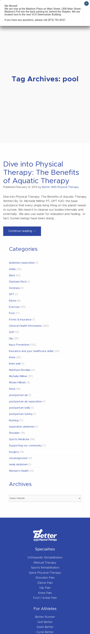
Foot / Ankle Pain (45, 598)
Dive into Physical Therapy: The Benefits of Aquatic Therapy (41, 173)
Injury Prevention (19, 344)
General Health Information (25, 326)
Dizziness (14, 288)
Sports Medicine (19, 439)
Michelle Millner (18, 376)
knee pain (15, 363)
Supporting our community (25, 445)
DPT (11, 294)
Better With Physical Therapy (60, 187)
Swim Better (45, 627)
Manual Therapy (45, 562)
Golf (11, 332)
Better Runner (45, 617)
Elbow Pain (45, 583)
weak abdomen (18, 464)
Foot (12, 313)
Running (13, 420)
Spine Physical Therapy (45, 572)
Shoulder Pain (45, 577)
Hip (11, 338)
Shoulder (14, 433)
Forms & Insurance (20, 319)
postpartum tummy (21, 414)
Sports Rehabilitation (45, 567)
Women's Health (19, 471)
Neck (12, 389)
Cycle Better (45, 632)
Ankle (12, 269)
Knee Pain (45, 593)
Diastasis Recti (18, 281)
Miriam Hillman (17, 382)
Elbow (12, 300)
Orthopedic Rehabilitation (45, 557)
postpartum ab (18, 395)
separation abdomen (22, 426)
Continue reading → (24, 232)
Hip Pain (45, 587)
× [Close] (86, 3)
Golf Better (45, 622)
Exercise (14, 307)
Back (12, 275)
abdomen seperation (22, 263)
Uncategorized (18, 458)
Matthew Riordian (20, 370)
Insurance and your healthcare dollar (31, 351)
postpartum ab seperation (25, 401)
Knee (12, 357)
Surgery (14, 452)
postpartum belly (19, 408)
